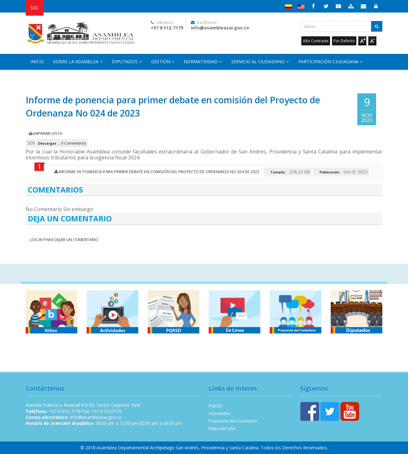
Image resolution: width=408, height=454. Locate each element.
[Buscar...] (341, 26)
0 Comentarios (73, 143)
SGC (34, 8)
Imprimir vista (45, 133)
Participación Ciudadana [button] (330, 61)
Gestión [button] (162, 61)
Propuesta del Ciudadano (233, 421)
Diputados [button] (127, 61)
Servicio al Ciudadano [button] (260, 61)
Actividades (220, 413)
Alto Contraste (316, 41)
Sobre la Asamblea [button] (78, 61)
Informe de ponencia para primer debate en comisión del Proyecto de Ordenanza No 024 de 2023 (155, 171)
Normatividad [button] (203, 61)
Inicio (37, 61)
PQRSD (215, 406)
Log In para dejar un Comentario (63, 239)
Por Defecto (344, 41)
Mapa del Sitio (222, 428)
